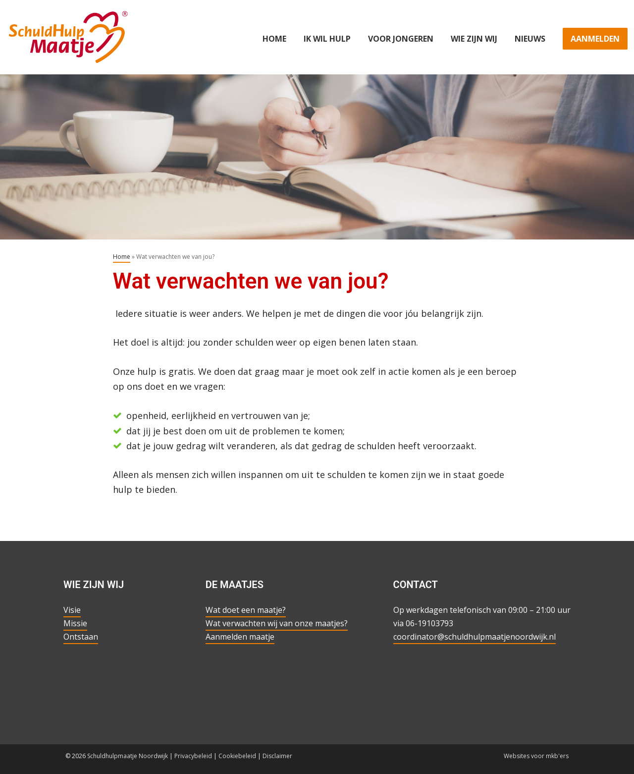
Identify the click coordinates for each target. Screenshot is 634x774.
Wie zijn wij (474, 38)
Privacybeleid (193, 756)
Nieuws (530, 38)
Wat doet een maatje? (246, 609)
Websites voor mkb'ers (536, 756)
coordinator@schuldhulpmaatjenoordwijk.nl (474, 636)
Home (274, 38)
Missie (75, 623)
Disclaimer (277, 756)
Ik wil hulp (327, 38)
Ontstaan (80, 636)
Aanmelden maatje (240, 636)
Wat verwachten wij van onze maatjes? (277, 623)
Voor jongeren (400, 38)
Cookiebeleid (237, 756)
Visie (72, 609)
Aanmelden (595, 38)
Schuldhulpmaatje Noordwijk (127, 756)
